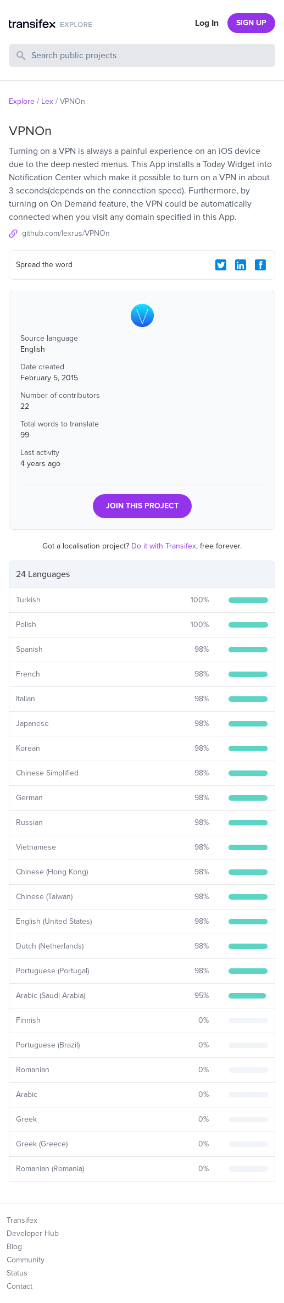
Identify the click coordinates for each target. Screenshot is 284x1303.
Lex (47, 101)
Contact (19, 1286)
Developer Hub (33, 1233)
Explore (22, 101)
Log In (207, 23)
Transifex (22, 1220)
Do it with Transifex (163, 546)
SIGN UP (251, 22)
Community (25, 1260)
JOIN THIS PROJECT (142, 506)
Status (17, 1273)
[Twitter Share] (221, 265)
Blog (14, 1246)
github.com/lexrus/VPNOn (66, 233)
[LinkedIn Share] (240, 265)
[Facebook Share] (260, 265)
